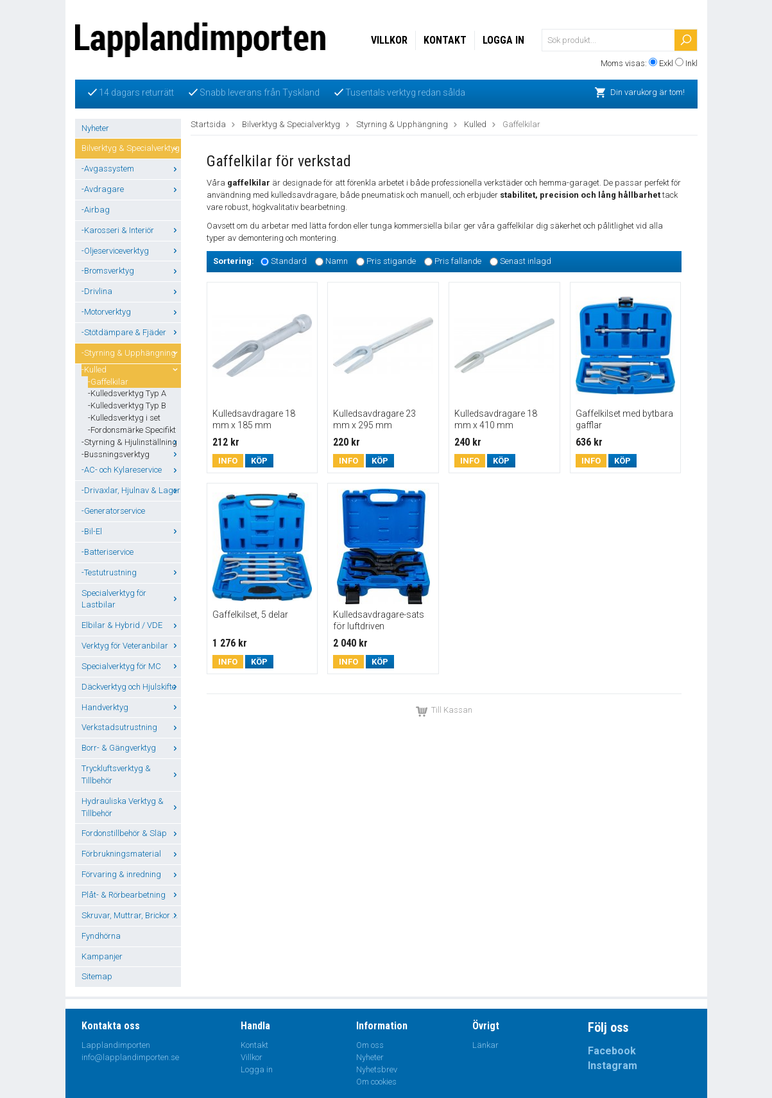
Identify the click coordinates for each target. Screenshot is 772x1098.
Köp (259, 461)
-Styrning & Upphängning (131, 353)
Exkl (666, 63)
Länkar (485, 1045)
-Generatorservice (113, 511)
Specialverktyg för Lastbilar (131, 599)
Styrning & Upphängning (402, 124)
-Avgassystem (131, 168)
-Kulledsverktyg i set (124, 418)
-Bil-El (131, 531)
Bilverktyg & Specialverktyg (131, 148)
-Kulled (131, 369)
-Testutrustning (131, 572)
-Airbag (95, 209)
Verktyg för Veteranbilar (131, 645)
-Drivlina (131, 291)
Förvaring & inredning (131, 874)
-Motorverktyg (131, 312)
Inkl (691, 63)
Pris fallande (457, 261)
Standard (289, 261)
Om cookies (376, 1081)
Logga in (503, 40)
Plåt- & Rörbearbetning (131, 895)
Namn (336, 261)
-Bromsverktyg (131, 270)
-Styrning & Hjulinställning (131, 442)
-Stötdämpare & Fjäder (131, 332)
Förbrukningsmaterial (131, 853)
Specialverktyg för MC (131, 666)
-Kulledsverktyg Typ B (127, 405)
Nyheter (95, 128)
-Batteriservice (107, 552)
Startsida (208, 124)
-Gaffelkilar (108, 382)
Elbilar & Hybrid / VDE (131, 625)
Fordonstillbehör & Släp (131, 833)
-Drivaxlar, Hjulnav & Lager (131, 490)
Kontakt (445, 40)
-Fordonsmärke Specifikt (132, 430)
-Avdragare (131, 189)
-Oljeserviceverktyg (131, 251)
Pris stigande (391, 261)
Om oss (370, 1045)
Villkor (389, 40)
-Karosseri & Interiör (131, 230)
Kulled (475, 124)
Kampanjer (102, 956)
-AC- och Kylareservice (131, 470)
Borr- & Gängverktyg (131, 748)
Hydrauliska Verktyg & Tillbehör (131, 807)
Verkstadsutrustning (131, 727)
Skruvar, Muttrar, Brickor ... (131, 915)
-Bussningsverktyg (131, 454)
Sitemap (96, 976)
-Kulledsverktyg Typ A (127, 393)
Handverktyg (131, 707)
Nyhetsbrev (376, 1069)
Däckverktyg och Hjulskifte (131, 687)
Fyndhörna (101, 936)
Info (227, 461)
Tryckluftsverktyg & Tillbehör (131, 774)
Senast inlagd (525, 261)
